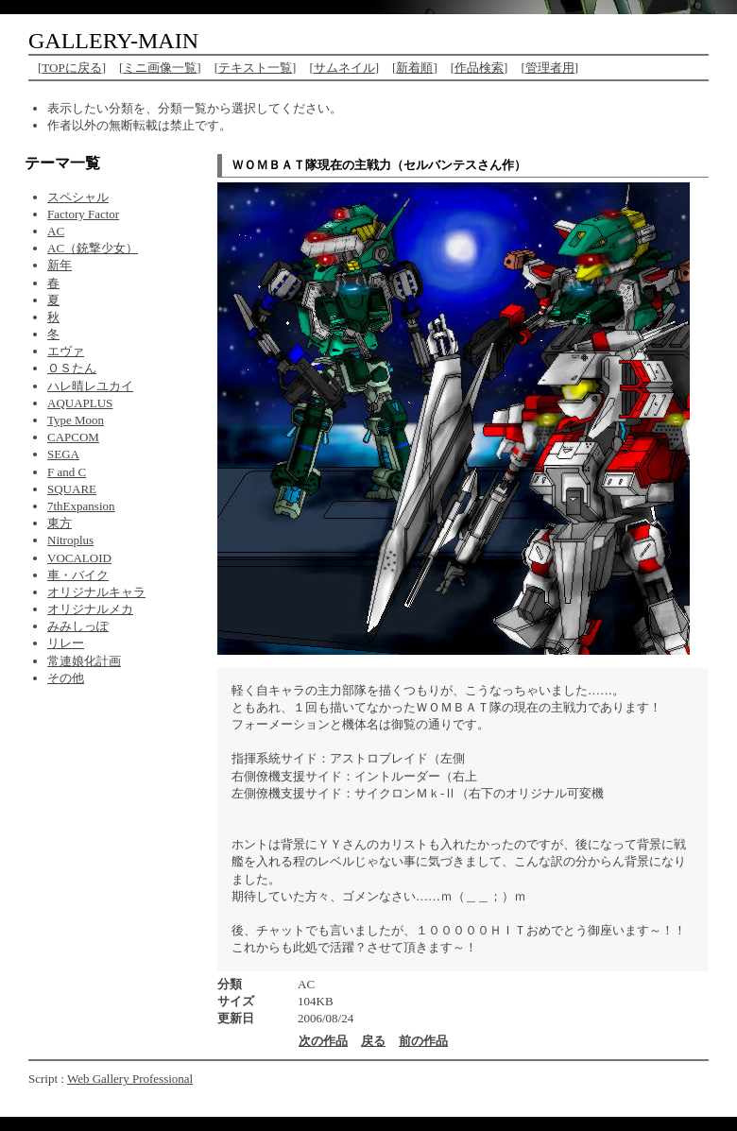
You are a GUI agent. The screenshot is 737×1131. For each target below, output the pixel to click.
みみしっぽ (78, 626)
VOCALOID (79, 558)
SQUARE (71, 489)
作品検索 (479, 67)
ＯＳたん (71, 368)
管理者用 (549, 67)
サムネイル (344, 67)
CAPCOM (73, 437)
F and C (66, 472)
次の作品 (323, 1041)
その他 (65, 678)
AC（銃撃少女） (92, 248)
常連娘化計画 (84, 661)
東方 (59, 523)
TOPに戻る (71, 67)
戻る (373, 1041)
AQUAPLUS (79, 403)
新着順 (414, 67)
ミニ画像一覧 (160, 67)
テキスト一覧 (255, 67)
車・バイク (78, 575)
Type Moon (75, 420)
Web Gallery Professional (130, 1078)
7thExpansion (81, 506)
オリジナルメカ (90, 609)
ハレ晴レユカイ (90, 386)
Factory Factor (83, 214)
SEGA (63, 454)
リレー (65, 643)
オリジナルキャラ (96, 592)
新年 (59, 265)
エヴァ (65, 351)
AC (55, 231)
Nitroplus (70, 540)
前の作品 (423, 1041)
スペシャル (78, 197)
